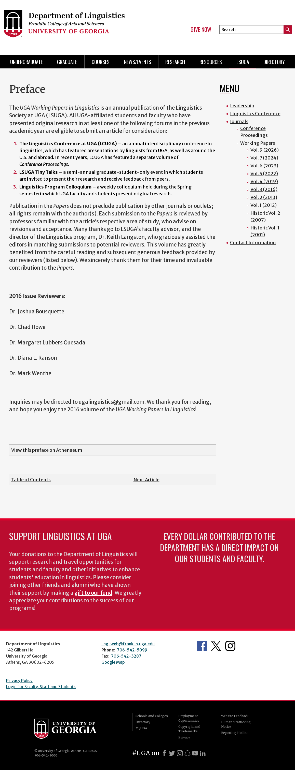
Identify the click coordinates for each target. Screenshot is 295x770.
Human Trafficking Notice (236, 724)
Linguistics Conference (255, 114)
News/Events (137, 62)
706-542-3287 (126, 656)
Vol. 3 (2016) (263, 189)
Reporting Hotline (234, 733)
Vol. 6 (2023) (264, 166)
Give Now (201, 29)
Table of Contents (31, 480)
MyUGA (141, 728)
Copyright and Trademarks (189, 729)
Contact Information (253, 242)
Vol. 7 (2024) (264, 158)
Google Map (113, 662)
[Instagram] (180, 753)
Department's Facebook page (202, 646)
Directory (274, 62)
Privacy (184, 737)
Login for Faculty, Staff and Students (41, 686)
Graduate (67, 62)
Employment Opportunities (188, 718)
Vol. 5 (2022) (264, 174)
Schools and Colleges (152, 716)
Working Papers (257, 143)
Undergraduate (26, 62)
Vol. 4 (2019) (264, 181)
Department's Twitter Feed (216, 646)
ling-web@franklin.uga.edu (128, 643)
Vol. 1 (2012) (263, 205)
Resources (210, 62)
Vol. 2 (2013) (263, 197)
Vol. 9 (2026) (264, 150)
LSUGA (242, 62)
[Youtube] (195, 753)
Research (175, 62)
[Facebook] (164, 753)
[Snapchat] (187, 753)
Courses (101, 62)
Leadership (242, 106)
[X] (172, 753)
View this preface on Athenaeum (46, 450)
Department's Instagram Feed (230, 646)
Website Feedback (234, 716)
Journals (239, 121)
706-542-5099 (132, 649)
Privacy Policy (19, 680)
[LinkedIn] (203, 753)
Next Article (146, 480)
